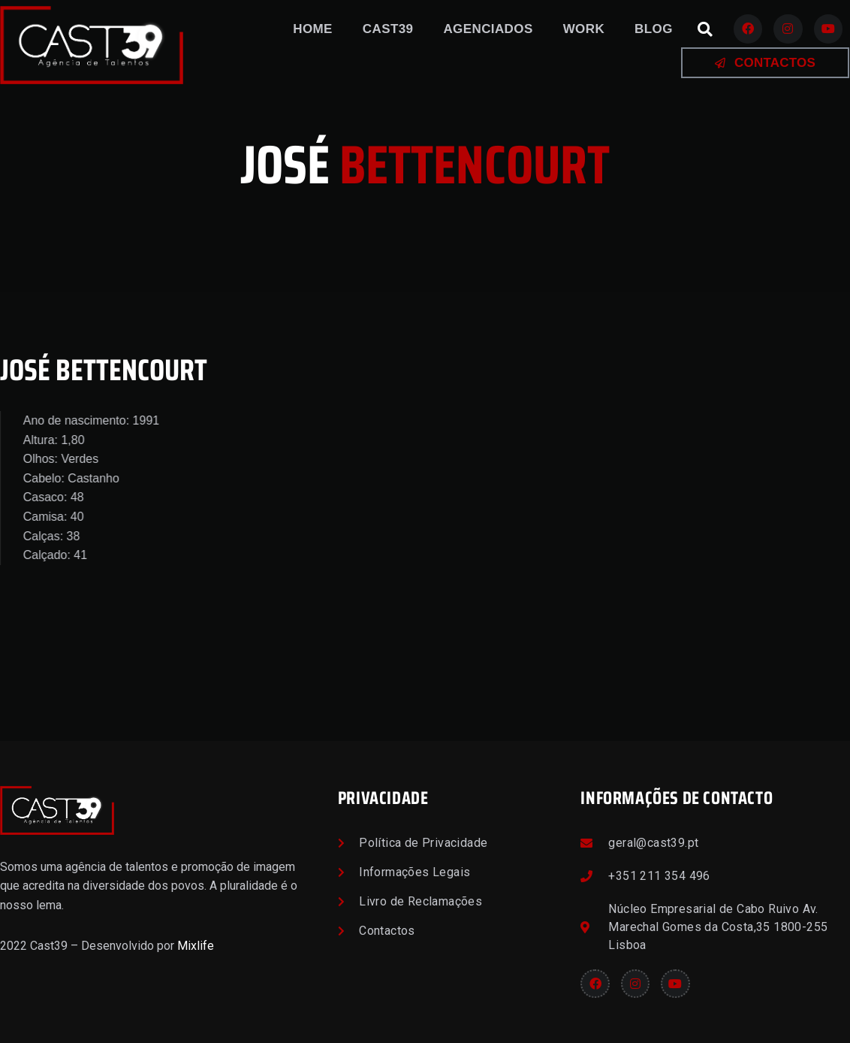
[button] (705, 29)
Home (313, 29)
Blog (653, 29)
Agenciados (487, 29)
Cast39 (388, 29)
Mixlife (195, 946)
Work (583, 29)
